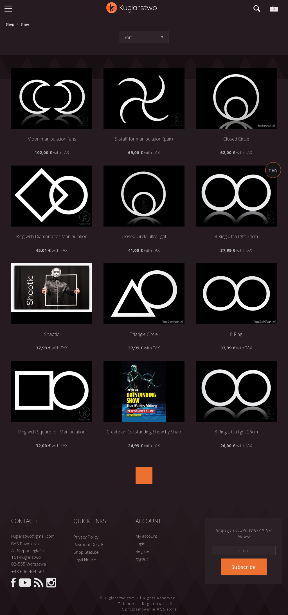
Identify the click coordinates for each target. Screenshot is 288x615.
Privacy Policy (85, 537)
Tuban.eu (127, 603)
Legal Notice (84, 559)
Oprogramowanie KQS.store (149, 609)
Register (143, 551)
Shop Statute (86, 552)
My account (146, 536)
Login (140, 543)
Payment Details (88, 544)
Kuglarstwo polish (159, 603)
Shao (25, 24)
